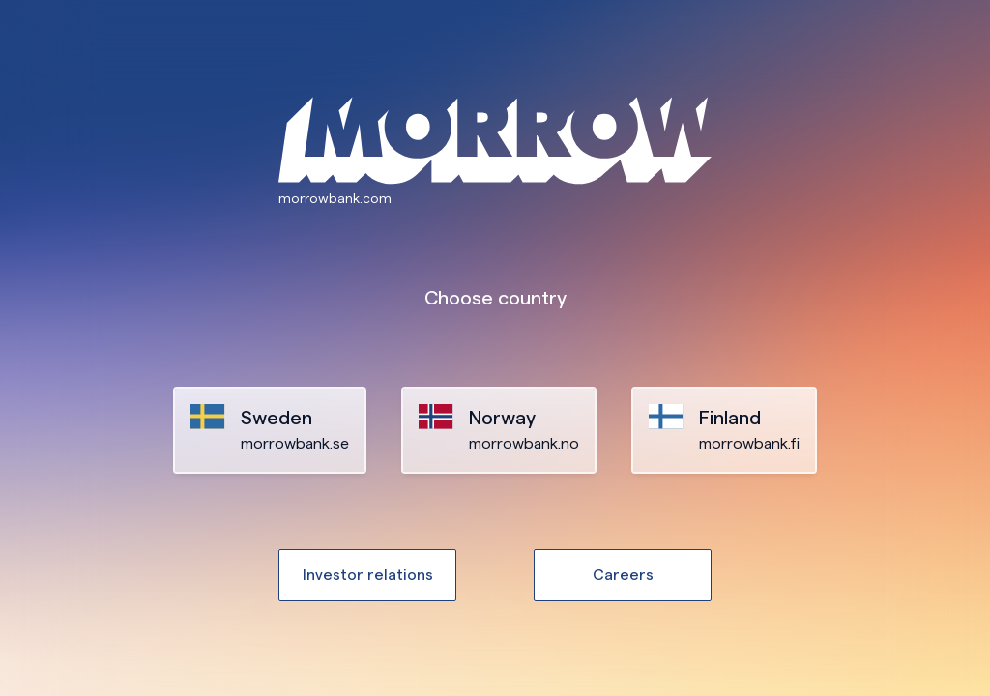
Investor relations (368, 574)
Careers (623, 574)
